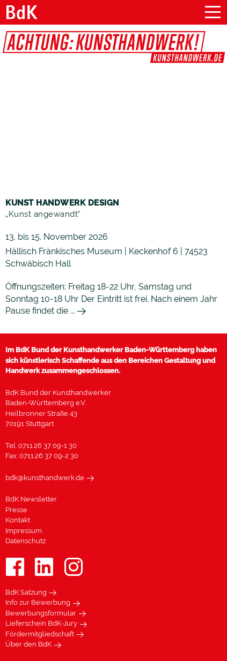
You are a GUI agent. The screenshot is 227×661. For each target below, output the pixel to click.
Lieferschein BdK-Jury (41, 623)
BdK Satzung (26, 592)
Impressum (23, 531)
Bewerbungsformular (40, 613)
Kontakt (17, 520)
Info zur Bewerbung (37, 602)
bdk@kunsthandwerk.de (44, 478)
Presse (16, 510)
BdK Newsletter (31, 499)
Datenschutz (25, 541)
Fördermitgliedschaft (39, 634)
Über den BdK (28, 644)
